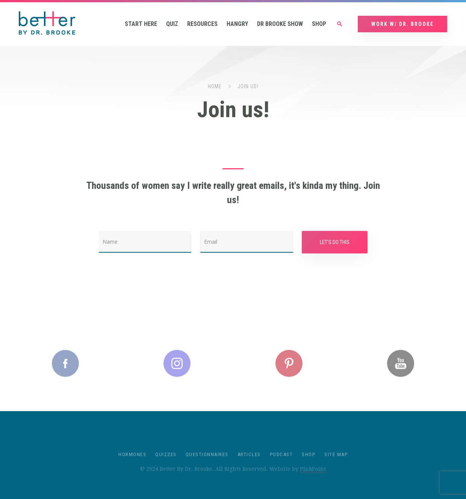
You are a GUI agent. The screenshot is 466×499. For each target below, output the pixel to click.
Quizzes (166, 460)
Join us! (248, 86)
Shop (319, 23)
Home (215, 86)
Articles (249, 460)
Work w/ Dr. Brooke (402, 24)
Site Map (336, 460)
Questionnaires (207, 460)
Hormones (132, 460)
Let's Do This (335, 242)
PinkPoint (313, 474)
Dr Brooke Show (280, 23)
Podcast (281, 460)
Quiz (172, 23)
